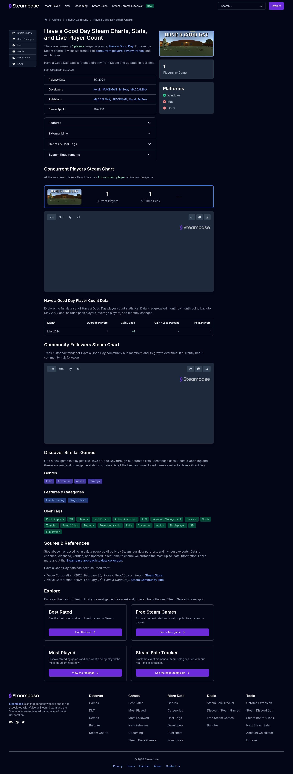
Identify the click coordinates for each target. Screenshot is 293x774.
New (67, 5)
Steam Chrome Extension (128, 5)
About (157, 766)
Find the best (85, 632)
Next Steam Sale (258, 725)
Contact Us (173, 766)
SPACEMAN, (110, 89)
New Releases (138, 725)
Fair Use (144, 766)
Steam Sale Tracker (220, 703)
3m (61, 217)
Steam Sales (99, 5)
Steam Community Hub (147, 580)
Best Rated (136, 703)
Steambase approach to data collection (94, 560)
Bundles (95, 725)
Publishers (175, 733)
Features (100, 123)
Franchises (175, 740)
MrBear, (124, 89)
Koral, (97, 89)
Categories (175, 710)
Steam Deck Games (142, 740)
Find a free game (172, 632)
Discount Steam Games (223, 710)
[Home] (45, 19)
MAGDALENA (138, 89)
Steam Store (153, 575)
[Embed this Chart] (192, 217)
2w (52, 217)
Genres (173, 703)
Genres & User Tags (100, 144)
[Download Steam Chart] (207, 217)
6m (61, 369)
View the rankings (85, 672)
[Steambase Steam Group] (17, 722)
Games (56, 19)
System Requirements (100, 154)
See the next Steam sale (172, 672)
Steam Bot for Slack (260, 718)
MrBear (142, 99)
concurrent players (109, 51)
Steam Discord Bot (259, 710)
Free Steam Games (220, 718)
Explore (276, 5)
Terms (131, 766)
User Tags (175, 718)
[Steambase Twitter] (23, 722)
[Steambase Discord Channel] (11, 722)
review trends (134, 51)
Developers (176, 725)
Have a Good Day (121, 46)
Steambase (16, 703)
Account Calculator (259, 733)
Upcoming (81, 5)
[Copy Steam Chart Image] (199, 217)
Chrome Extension (259, 703)
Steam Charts (98, 733)
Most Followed (138, 718)
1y (70, 217)
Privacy (117, 766)
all (78, 217)
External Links (100, 133)
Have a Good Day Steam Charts (113, 19)
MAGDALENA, (102, 99)
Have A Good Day (77, 19)
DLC (92, 710)
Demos (94, 718)
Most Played (52, 5)
